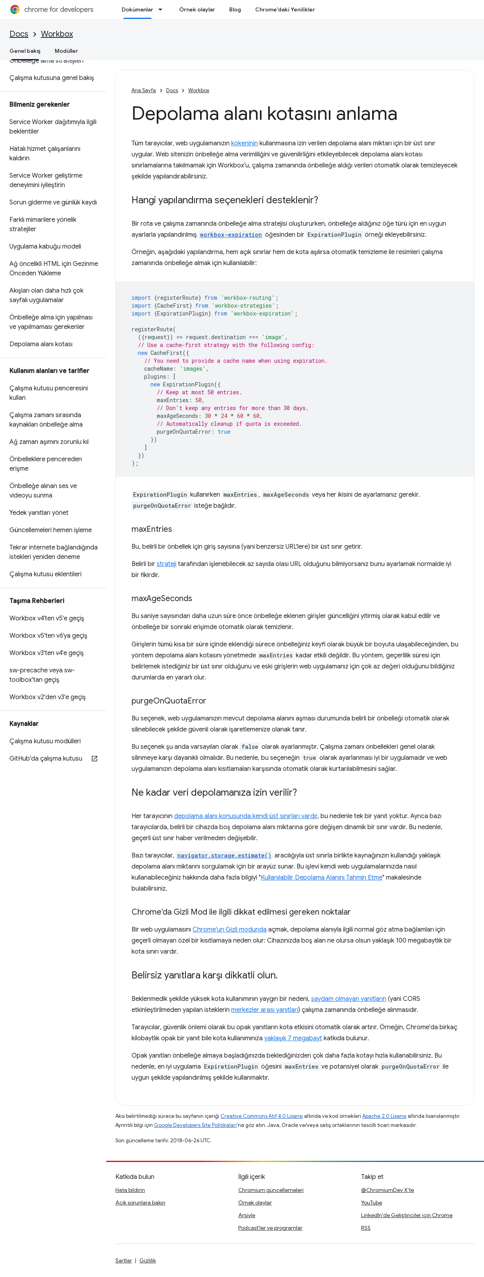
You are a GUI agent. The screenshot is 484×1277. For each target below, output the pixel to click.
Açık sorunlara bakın (140, 1202)
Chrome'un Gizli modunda (230, 930)
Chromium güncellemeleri (271, 1189)
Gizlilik (147, 1260)
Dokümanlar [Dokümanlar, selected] (137, 9)
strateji (166, 564)
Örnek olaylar (197, 9)
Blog (235, 9)
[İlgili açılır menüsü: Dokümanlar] (162, 9)
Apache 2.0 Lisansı (384, 1116)
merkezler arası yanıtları (264, 1010)
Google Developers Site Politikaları (195, 1125)
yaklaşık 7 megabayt (293, 1038)
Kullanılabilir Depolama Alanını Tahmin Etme (321, 878)
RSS (366, 1227)
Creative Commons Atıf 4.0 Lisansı (262, 1116)
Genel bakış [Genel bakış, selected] (25, 50)
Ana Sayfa (144, 90)
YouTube (371, 1202)
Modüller (66, 50)
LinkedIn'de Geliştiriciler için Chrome (406, 1215)
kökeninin (244, 143)
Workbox (57, 34)
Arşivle (246, 1215)
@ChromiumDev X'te (387, 1189)
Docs (18, 34)
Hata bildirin (130, 1189)
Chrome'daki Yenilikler (285, 9)
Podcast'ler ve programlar (270, 1227)
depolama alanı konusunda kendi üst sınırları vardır (245, 816)
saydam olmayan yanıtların (348, 999)
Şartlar (123, 1260)
